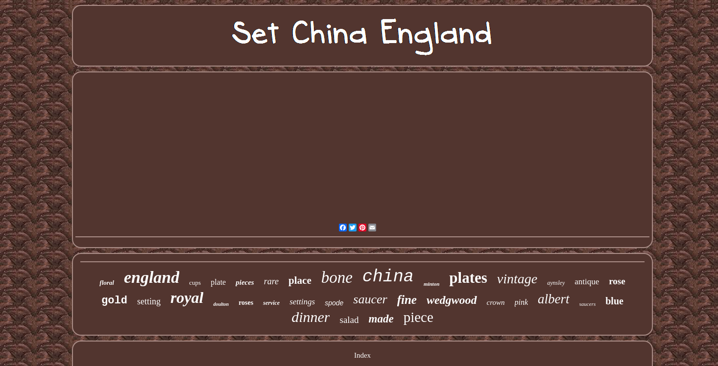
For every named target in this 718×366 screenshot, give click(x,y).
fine (407, 299)
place (299, 280)
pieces (245, 282)
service (271, 302)
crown (496, 302)
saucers (587, 304)
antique (586, 281)
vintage (517, 278)
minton (431, 284)
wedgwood (452, 300)
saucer (370, 299)
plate (218, 282)
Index (362, 355)
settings (302, 301)
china (388, 277)
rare (271, 281)
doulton (221, 304)
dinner (310, 317)
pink (521, 302)
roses (246, 302)
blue (614, 301)
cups (195, 282)
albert (554, 299)
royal (187, 297)
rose (617, 281)
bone (337, 277)
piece (418, 317)
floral (106, 282)
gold (114, 301)
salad (349, 320)
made (381, 319)
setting (149, 301)
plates (468, 277)
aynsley (556, 282)
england (151, 277)
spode (334, 303)
